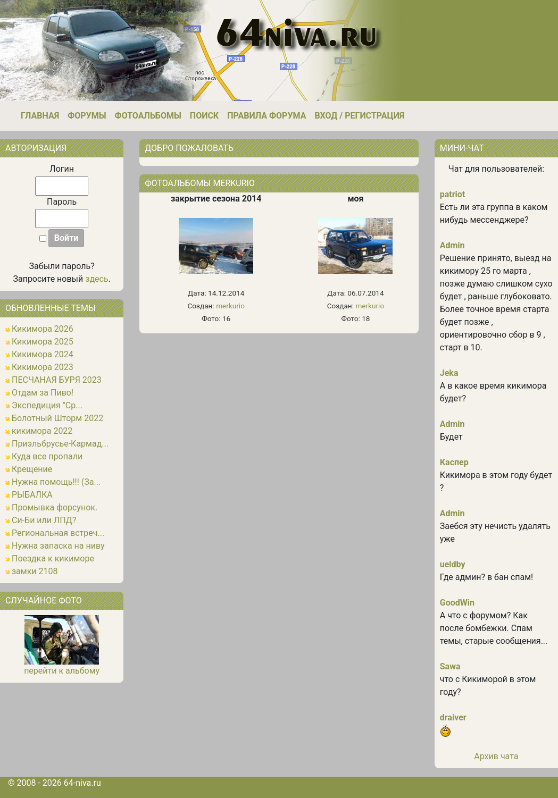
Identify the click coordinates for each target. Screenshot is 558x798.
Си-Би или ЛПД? (44, 520)
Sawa (450, 666)
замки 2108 (35, 571)
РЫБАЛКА (32, 495)
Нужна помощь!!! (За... (56, 482)
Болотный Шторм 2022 (57, 418)
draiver (453, 717)
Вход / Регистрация (359, 116)
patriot (452, 194)
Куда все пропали (47, 456)
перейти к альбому (61, 671)
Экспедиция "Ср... (47, 405)
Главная (40, 116)
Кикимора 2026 (42, 329)
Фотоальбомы (148, 116)
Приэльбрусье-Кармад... (60, 444)
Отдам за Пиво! (42, 393)
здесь (96, 279)
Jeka (449, 373)
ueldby (452, 564)
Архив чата (496, 756)
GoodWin (457, 603)
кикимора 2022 (42, 431)
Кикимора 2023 (42, 367)
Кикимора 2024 (42, 354)
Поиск (204, 116)
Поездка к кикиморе (53, 558)
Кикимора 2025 (42, 342)
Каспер (454, 462)
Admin (452, 245)
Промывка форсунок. (54, 507)
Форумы (87, 116)
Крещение (32, 469)
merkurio (230, 305)
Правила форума (266, 116)
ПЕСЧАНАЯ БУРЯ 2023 (57, 380)
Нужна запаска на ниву (58, 546)
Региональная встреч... (58, 533)
